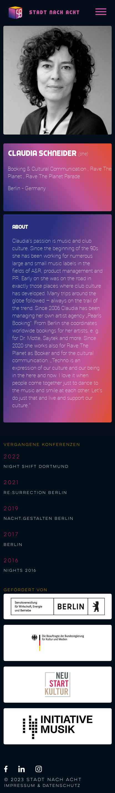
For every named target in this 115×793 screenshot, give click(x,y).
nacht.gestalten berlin (39, 518)
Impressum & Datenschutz (42, 785)
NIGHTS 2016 (20, 570)
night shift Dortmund (36, 466)
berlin (13, 544)
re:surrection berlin (35, 492)
